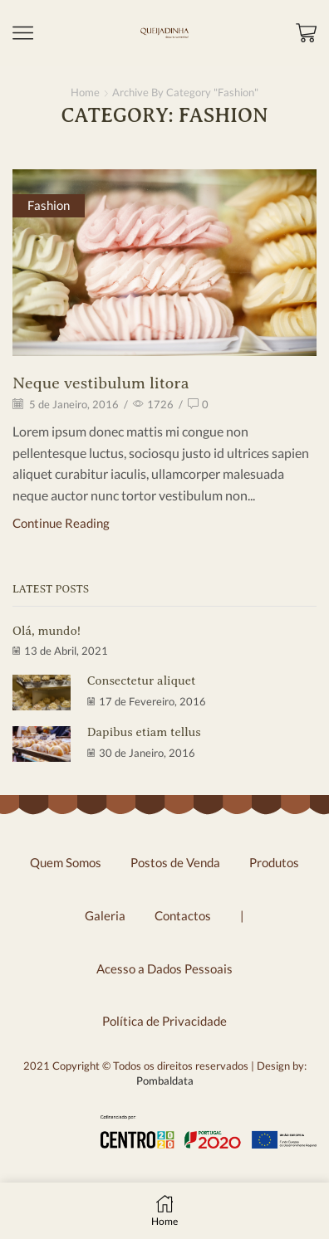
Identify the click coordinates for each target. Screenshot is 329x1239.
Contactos (183, 915)
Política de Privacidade (164, 1020)
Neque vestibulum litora (100, 383)
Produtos (274, 862)
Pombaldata (165, 1080)
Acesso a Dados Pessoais (164, 968)
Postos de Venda (175, 862)
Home (85, 92)
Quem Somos (65, 862)
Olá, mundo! (46, 630)
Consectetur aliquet (141, 680)
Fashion (48, 205)
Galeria (105, 915)
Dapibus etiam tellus (144, 732)
